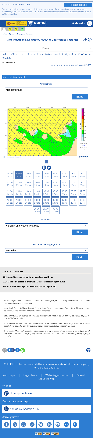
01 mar (55, 211)
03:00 (73, 173)
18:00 (46, 173)
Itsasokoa (29, 34)
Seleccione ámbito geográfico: (45, 244)
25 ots (64, 176)
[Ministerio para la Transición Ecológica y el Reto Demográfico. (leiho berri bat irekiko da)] (16, 23)
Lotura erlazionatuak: (13, 271)
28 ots (37, 202)
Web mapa (9, 375)
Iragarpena (21, 34)
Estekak (81, 375)
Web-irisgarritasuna (56, 375)
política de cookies (9, 14)
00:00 (64, 173)
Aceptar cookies (78, 5)
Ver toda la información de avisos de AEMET (71, 65)
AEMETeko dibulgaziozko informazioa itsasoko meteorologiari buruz (34, 282)
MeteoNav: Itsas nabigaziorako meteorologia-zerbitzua (28, 277)
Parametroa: (45, 83)
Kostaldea (46, 219)
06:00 (9, 173)
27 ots (46, 194)
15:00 (37, 173)
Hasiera (4, 34)
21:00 (55, 173)
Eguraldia (12, 34)
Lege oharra (30, 375)
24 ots (10, 176)
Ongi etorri (78, 23)
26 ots (55, 185)
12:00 (28, 173)
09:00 (19, 173)
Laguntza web (46, 378)
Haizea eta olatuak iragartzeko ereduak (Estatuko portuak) (29, 286)
